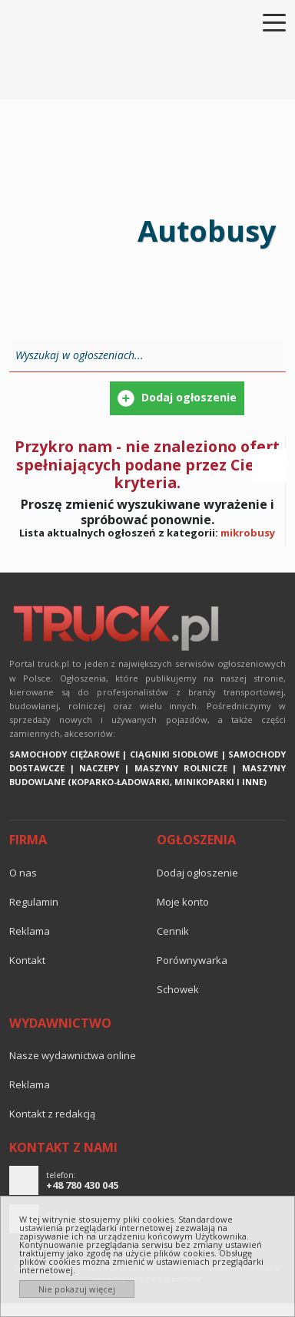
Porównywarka (192, 960)
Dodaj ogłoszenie (197, 873)
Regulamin (33, 902)
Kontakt (27, 960)
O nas (23, 873)
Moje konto (183, 902)
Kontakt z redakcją (52, 1114)
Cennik (173, 931)
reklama (29, 931)
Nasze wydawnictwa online (72, 1055)
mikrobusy (247, 533)
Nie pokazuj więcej (76, 1289)
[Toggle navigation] (265, 21)
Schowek (178, 989)
